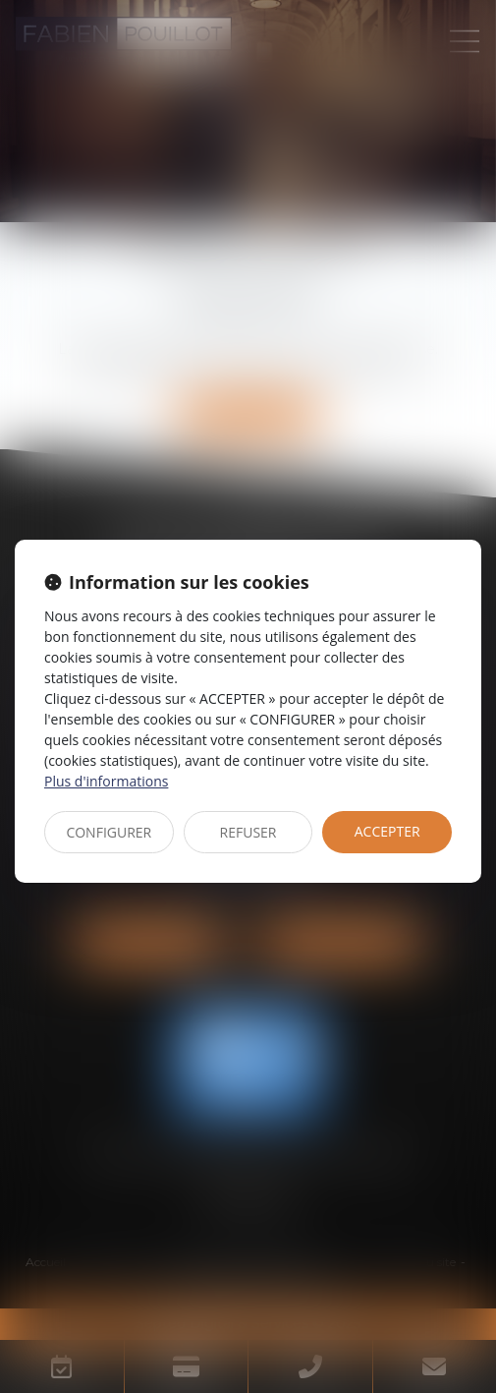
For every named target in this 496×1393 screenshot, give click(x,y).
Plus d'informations (106, 781)
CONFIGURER (108, 832)
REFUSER (248, 832)
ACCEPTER (387, 831)
